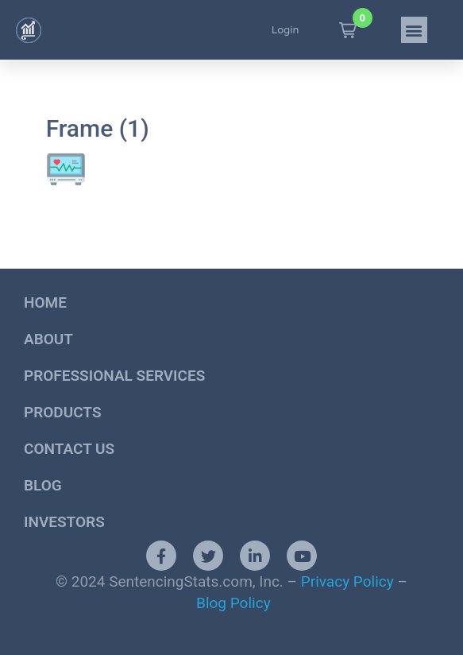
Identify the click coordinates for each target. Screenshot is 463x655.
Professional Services (114, 375)
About (48, 339)
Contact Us (69, 449)
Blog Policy (233, 603)
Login (285, 30)
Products (63, 412)
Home (45, 302)
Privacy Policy (347, 581)
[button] (348, 30)
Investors (64, 522)
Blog (43, 485)
